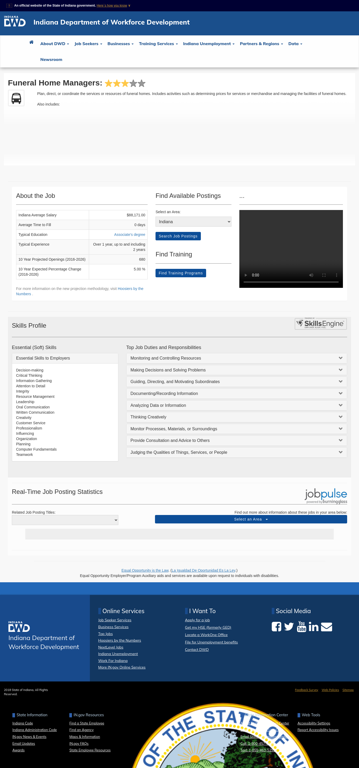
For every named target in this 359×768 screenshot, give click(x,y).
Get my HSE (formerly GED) (208, 627)
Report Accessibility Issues (318, 730)
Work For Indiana (113, 661)
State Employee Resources (89, 750)
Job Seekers (88, 43)
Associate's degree (129, 234)
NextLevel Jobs (110, 647)
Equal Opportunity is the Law (145, 570)
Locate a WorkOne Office (206, 635)
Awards (18, 750)
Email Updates (23, 743)
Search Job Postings (178, 236)
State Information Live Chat (261, 730)
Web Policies (330, 690)
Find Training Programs (181, 273)
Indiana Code (22, 723)
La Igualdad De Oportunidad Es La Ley (203, 570)
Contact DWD (197, 649)
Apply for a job (197, 620)
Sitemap (348, 690)
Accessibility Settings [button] (314, 723)
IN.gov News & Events (29, 736)
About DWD (54, 43)
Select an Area (251, 519)
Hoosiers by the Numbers (119, 640)
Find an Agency (81, 730)
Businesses (121, 43)
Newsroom (51, 59)
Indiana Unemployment (209, 43)
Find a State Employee (86, 723)
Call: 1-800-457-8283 (257, 743)
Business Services (113, 627)
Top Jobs (105, 634)
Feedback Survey (306, 690)
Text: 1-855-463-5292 (257, 750)
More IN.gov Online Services (122, 667)
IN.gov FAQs (79, 743)
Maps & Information (84, 736)
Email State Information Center (264, 736)
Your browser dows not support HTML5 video (291, 249)
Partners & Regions (261, 43)
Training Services (158, 43)
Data (295, 43)
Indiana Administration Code (34, 730)
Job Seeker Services (115, 620)
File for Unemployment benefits (211, 642)
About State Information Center (264, 723)
